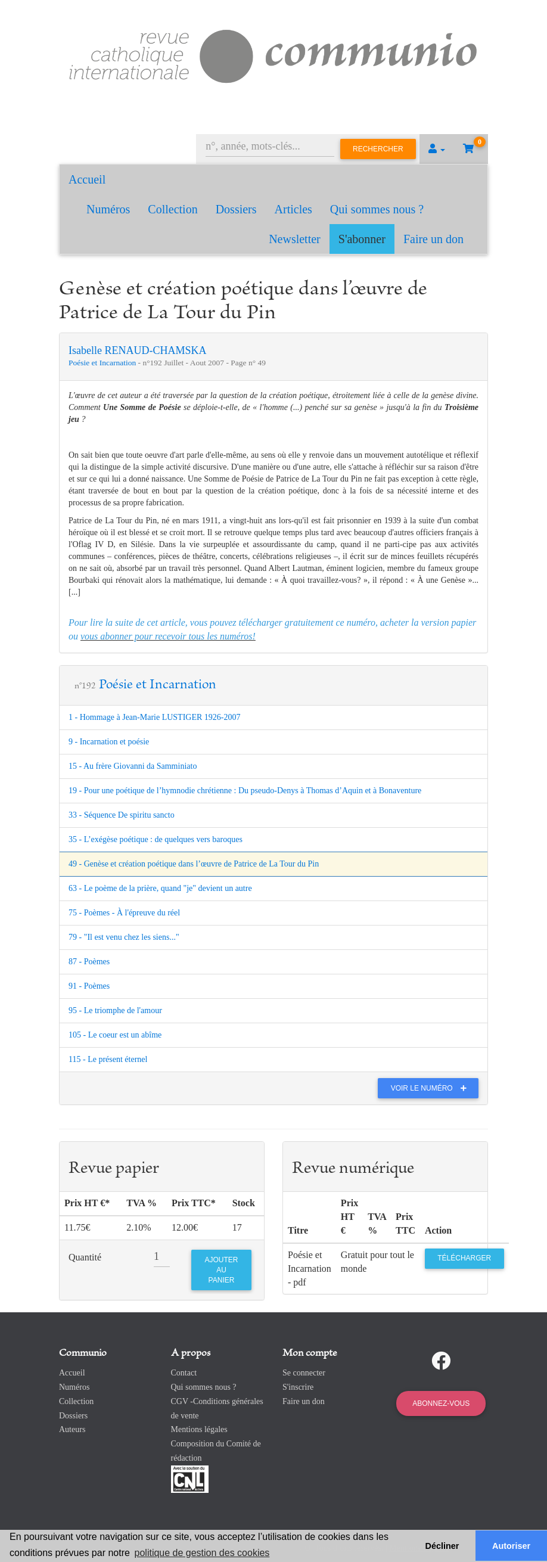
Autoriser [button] (511, 1546)
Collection (172, 209)
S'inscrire (297, 1387)
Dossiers (236, 209)
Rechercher (378, 149)
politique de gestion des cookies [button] (202, 1553)
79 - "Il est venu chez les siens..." (124, 937)
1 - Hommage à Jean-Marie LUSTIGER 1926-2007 (154, 717)
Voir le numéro (432, 1088)
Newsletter (295, 239)
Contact (184, 1372)
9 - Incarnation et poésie (109, 741)
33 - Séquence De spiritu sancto (122, 814)
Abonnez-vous (441, 1403)
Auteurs (72, 1429)
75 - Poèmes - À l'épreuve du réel (124, 912)
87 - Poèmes (89, 961)
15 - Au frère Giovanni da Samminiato (133, 766)
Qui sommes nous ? (377, 209)
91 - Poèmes (89, 986)
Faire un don (433, 239)
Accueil (87, 179)
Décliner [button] (442, 1546)
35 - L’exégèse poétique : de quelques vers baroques (156, 839)
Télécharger (464, 1258)
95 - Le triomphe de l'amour (115, 1010)
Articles (293, 209)
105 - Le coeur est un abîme (115, 1034)
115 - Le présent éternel (108, 1059)
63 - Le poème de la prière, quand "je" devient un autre (160, 888)
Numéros (108, 209)
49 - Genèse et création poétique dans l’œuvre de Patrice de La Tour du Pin (194, 863)
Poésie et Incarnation (103, 362)
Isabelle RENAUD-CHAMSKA (137, 350)
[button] (436, 149)
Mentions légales (199, 1429)
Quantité (85, 1257)
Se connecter (303, 1372)
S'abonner (362, 239)
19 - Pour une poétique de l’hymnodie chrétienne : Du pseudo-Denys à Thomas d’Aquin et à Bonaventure (245, 790)
